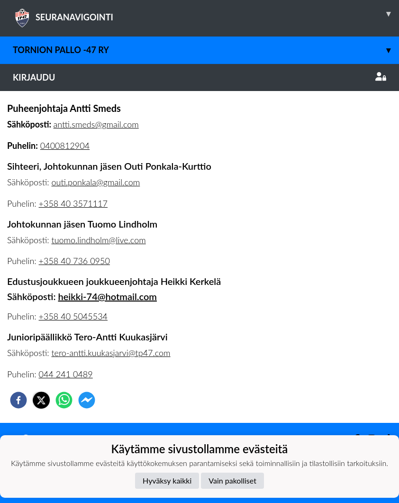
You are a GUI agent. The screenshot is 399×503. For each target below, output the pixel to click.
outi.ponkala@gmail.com (95, 182)
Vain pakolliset (232, 480)
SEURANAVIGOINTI (206, 13)
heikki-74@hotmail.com (107, 296)
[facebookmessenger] (86, 400)
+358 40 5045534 (73, 316)
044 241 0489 (66, 374)
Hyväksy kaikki (167, 480)
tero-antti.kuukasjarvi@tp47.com (110, 353)
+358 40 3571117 (73, 203)
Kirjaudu (199, 77)
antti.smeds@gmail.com (96, 124)
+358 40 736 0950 (74, 261)
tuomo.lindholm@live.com (98, 240)
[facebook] (18, 400)
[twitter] (41, 400)
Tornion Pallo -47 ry (206, 50)
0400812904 (65, 145)
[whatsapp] (64, 400)
